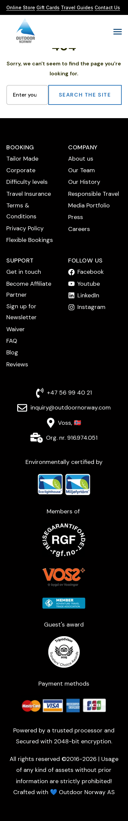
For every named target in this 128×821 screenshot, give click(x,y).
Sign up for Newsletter (21, 311)
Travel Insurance (28, 194)
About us (80, 159)
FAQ (11, 341)
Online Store (20, 7)
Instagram (91, 307)
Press (75, 217)
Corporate (20, 170)
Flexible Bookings (29, 240)
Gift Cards (48, 7)
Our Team (81, 170)
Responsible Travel (93, 194)
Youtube (88, 284)
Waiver (15, 329)
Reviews (17, 364)
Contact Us (107, 7)
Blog (12, 352)
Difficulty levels (27, 182)
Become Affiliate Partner (28, 289)
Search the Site (85, 94)
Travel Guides (77, 7)
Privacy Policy (25, 228)
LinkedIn (88, 295)
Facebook (90, 272)
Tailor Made (22, 159)
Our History (84, 182)
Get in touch (23, 272)
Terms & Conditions (21, 210)
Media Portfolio (89, 205)
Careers (79, 229)
